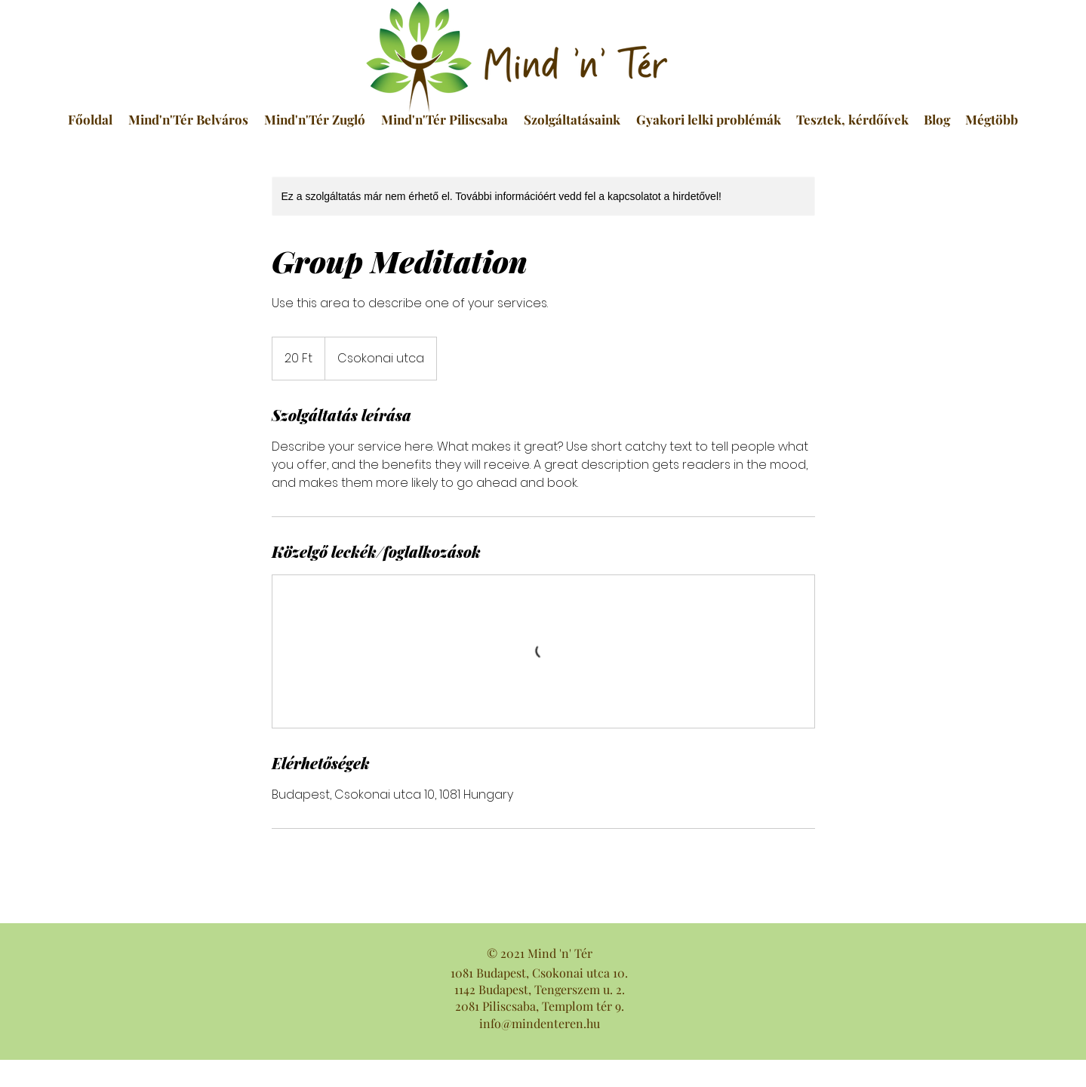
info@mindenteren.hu (539, 1023)
